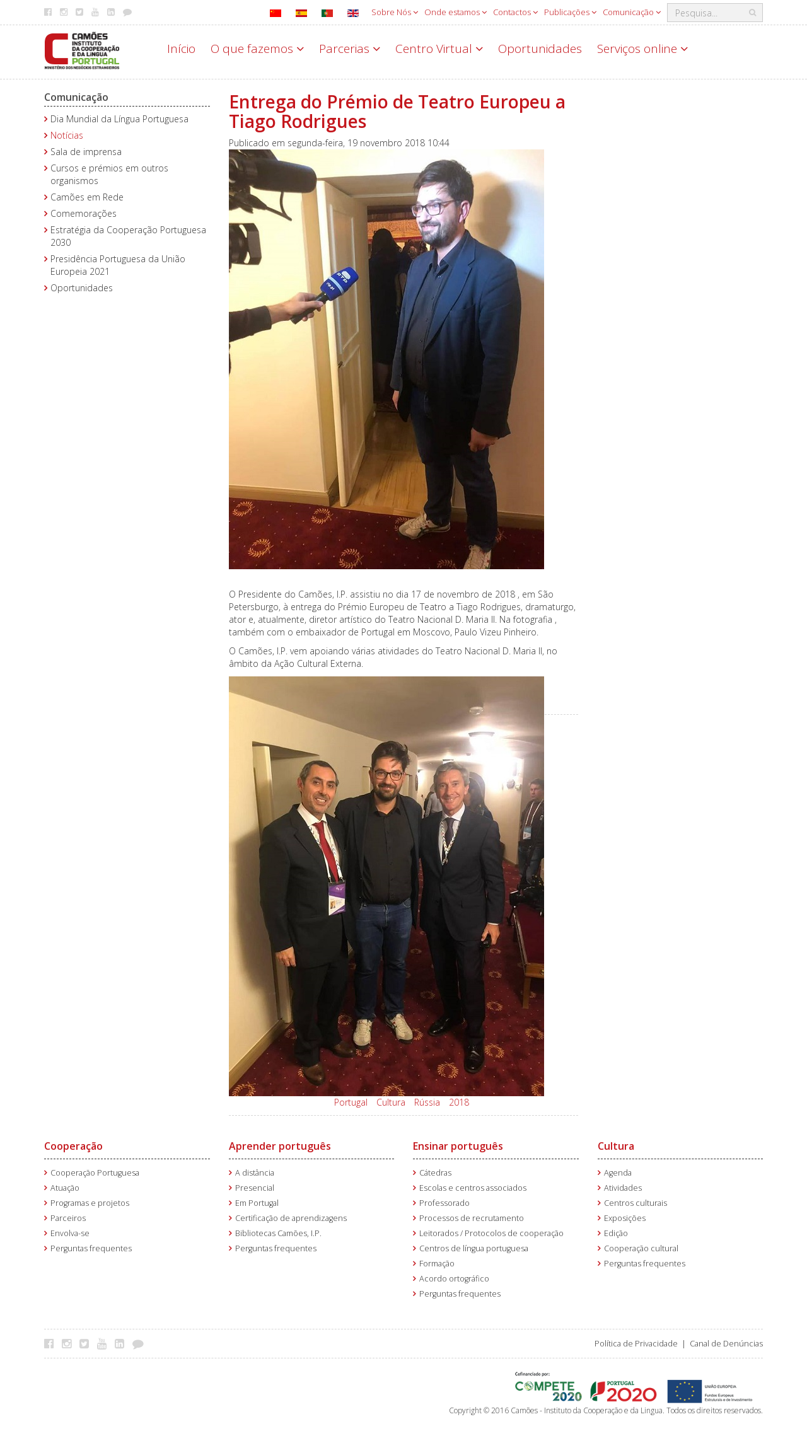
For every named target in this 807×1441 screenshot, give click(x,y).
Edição (616, 1233)
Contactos (515, 12)
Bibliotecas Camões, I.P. (278, 1233)
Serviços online (642, 48)
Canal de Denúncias (726, 1343)
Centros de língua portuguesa (473, 1248)
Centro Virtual (439, 48)
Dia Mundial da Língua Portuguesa (119, 119)
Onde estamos (455, 12)
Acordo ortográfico (454, 1278)
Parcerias (349, 48)
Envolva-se (70, 1233)
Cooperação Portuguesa (94, 1172)
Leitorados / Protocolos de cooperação (491, 1233)
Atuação (64, 1188)
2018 (459, 1102)
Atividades (623, 1188)
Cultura (390, 1102)
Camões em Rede (87, 197)
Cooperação (73, 1146)
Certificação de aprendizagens (291, 1218)
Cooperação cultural (641, 1248)
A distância (254, 1172)
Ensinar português (458, 1146)
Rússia (427, 1102)
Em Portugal (257, 1203)
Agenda (618, 1172)
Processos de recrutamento (471, 1218)
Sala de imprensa (86, 152)
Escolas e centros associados (472, 1188)
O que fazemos (257, 48)
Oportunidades (540, 48)
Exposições (625, 1218)
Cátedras (435, 1172)
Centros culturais (635, 1203)
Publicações (570, 12)
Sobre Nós (394, 12)
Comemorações (83, 213)
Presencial (254, 1188)
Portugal (351, 1102)
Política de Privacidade (636, 1343)
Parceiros (68, 1218)
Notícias (66, 135)
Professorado (444, 1203)
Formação (437, 1263)
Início (181, 48)
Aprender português (280, 1146)
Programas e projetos (89, 1203)
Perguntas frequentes (91, 1248)
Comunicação (632, 12)
